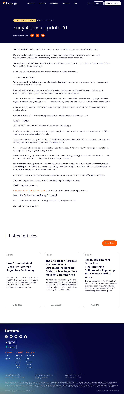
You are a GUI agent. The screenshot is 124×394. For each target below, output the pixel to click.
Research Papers (29, 363)
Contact (29, 367)
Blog (27, 359)
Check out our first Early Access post (29, 190)
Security (18, 359)
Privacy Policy (114, 390)
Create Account (112, 3)
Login (6, 356)
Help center (30, 356)
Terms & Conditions (102, 390)
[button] (91, 3)
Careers (18, 362)
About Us (18, 356)
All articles (109, 243)
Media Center (17, 366)
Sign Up (7, 359)
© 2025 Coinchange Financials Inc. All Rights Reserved (19, 391)
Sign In (98, 3)
